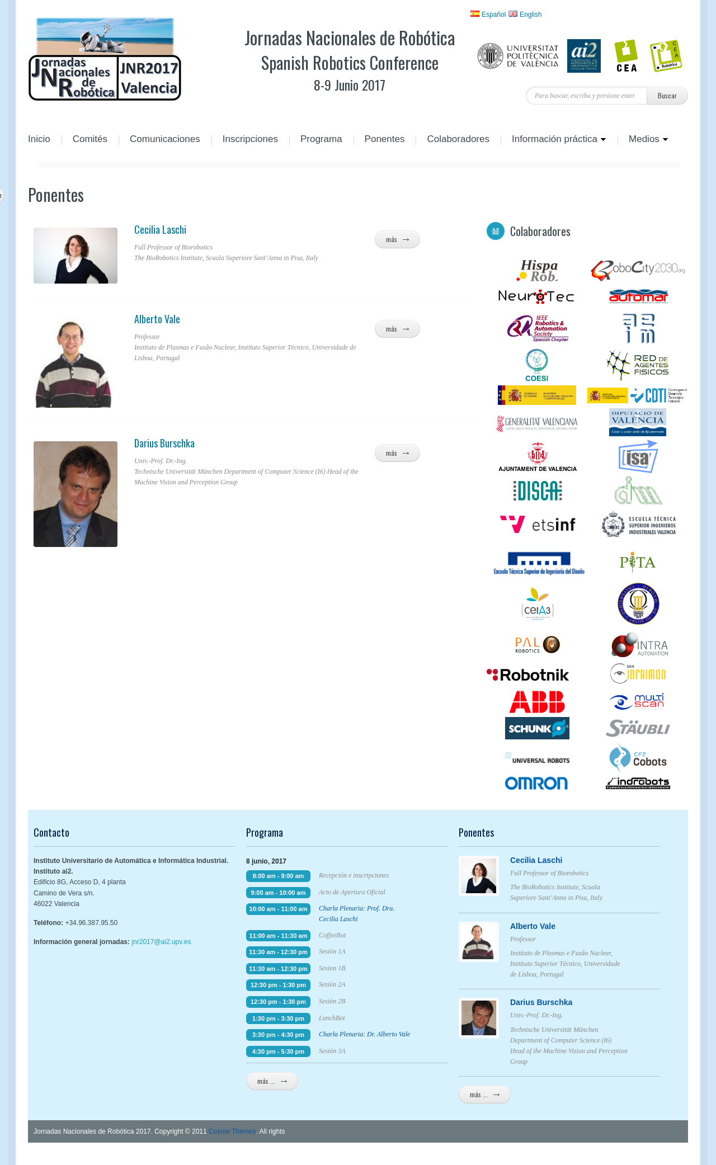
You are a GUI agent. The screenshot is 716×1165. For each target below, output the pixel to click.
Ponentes (385, 139)
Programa (321, 139)
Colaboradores (458, 139)
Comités (90, 139)
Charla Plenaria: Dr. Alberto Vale (364, 1034)
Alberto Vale (249, 319)
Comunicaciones (165, 139)
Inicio (39, 139)
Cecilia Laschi (249, 229)
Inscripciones (250, 139)
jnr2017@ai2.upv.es (161, 942)
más (397, 239)
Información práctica (553, 139)
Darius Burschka (249, 443)
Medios (643, 139)
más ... (272, 1081)
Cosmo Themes (232, 1131)
